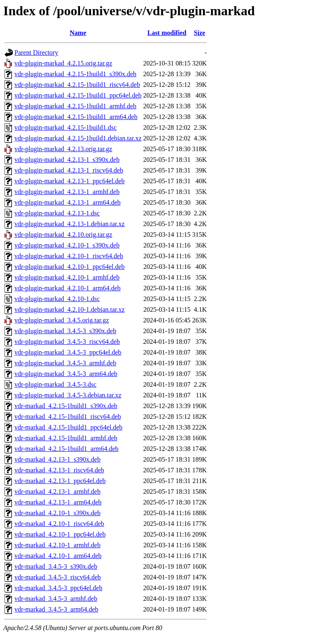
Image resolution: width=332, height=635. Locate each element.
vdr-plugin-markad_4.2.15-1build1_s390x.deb (75, 73)
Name (78, 32)
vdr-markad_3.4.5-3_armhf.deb (55, 598)
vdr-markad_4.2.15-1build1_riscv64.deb (67, 416)
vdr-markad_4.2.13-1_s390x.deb (57, 459)
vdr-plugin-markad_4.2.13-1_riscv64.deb (68, 170)
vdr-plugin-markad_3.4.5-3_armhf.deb (65, 363)
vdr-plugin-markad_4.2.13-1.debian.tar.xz (69, 223)
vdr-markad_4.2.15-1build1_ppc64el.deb (68, 427)
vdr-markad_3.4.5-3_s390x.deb (55, 566)
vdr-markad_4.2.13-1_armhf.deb (57, 491)
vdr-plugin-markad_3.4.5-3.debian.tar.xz (68, 395)
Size (200, 32)
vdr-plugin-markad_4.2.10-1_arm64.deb (67, 288)
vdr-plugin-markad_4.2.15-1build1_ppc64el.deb (78, 95)
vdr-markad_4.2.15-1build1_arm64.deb (66, 448)
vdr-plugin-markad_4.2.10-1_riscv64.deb (68, 255)
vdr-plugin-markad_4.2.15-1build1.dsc (65, 127)
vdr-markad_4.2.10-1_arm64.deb (58, 555)
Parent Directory (36, 52)
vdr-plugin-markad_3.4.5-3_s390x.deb (65, 330)
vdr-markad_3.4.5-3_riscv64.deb (57, 577)
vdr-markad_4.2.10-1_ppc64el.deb (59, 534)
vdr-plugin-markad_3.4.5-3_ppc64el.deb (68, 352)
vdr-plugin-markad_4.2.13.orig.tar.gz (63, 148)
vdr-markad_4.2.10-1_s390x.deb (57, 512)
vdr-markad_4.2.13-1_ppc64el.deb (59, 480)
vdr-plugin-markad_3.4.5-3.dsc (55, 384)
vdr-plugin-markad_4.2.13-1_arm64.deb (67, 202)
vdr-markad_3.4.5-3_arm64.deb (56, 609)
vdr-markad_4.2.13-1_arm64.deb (58, 502)
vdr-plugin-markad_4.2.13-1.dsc (57, 213)
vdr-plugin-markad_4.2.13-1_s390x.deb (66, 159)
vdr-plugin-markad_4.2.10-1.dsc (57, 298)
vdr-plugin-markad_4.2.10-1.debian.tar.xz (69, 309)
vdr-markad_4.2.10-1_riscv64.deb (59, 523)
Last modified (167, 32)
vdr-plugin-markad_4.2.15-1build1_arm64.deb (76, 116)
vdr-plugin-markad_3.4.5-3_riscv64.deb (67, 341)
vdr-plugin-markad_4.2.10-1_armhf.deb (66, 277)
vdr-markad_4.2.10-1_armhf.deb (57, 545)
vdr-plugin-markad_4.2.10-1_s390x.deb (66, 245)
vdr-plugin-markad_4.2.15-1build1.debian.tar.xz (78, 138)
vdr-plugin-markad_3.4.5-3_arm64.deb (65, 373)
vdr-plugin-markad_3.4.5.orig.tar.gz (61, 320)
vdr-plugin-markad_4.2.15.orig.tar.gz (63, 63)
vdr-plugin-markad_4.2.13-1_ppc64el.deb (69, 180)
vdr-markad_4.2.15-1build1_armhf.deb (65, 437)
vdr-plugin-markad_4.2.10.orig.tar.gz (63, 234)
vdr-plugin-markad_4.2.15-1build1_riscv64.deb (77, 84)
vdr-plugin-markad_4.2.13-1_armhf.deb (66, 191)
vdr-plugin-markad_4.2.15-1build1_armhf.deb (75, 106)
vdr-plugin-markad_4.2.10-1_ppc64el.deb (69, 266)
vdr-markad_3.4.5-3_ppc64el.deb (58, 587)
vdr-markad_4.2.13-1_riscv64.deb (59, 470)
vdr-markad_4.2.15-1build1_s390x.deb (65, 405)
